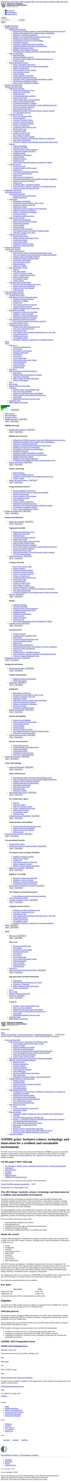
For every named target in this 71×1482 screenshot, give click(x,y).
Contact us (12, 388)
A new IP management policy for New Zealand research (31, 1053)
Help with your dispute (20, 301)
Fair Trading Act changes (21, 135)
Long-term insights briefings (22, 173)
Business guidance (19, 118)
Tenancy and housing (16, 53)
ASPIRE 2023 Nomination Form (16, 1177)
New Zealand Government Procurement (22, 319)
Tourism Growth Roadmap (22, 220)
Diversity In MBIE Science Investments (26, 1073)
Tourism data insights (20, 242)
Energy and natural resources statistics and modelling (30, 66)
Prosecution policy (19, 365)
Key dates (8, 1171)
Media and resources (20, 197)
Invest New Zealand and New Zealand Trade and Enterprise (33, 1051)
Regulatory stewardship (17, 310)
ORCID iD (16, 1127)
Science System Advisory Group (24, 1056)
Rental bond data (18, 55)
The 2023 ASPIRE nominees (15, 1184)
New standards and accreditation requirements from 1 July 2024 (34, 332)
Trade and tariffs (18, 157)
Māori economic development (23, 177)
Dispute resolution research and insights (26, 308)
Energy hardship (18, 74)
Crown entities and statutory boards (25, 360)
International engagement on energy (25, 77)
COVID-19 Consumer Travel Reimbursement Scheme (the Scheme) (35, 142)
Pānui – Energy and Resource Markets (25, 83)
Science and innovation (16, 251)
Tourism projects (18, 227)
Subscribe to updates (20, 266)
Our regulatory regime (20, 279)
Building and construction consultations (26, 39)
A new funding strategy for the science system (28, 1044)
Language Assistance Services (19, 325)
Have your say (9, 10)
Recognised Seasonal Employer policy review (28, 203)
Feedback (8, 1426)
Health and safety (19, 94)
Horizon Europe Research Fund (23, 1103)
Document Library (11, 14)
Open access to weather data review (25, 1125)
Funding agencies (19, 1080)
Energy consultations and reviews (24, 64)
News (11, 382)
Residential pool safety (20, 42)
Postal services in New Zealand (23, 288)
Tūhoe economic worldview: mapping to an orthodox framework (34, 186)
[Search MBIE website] (10, 20)
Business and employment (13, 511)
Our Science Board (19, 1066)
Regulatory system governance (23, 314)
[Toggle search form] (4, 18)
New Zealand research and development (26, 1099)
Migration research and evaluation (24, 210)
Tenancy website (18, 61)
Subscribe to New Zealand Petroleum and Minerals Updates (33, 79)
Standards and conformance (22, 155)
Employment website (20, 98)
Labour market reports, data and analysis (26, 100)
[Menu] (3, 22)
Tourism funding (18, 225)
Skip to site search (37, 2)
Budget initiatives (19, 1062)
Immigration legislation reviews (23, 216)
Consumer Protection (16, 114)
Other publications (19, 1075)
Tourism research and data (17, 234)
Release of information (20, 380)
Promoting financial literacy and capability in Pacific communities (35, 179)
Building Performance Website (23, 48)
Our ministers (17, 354)
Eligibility (8, 1173)
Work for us (13, 369)
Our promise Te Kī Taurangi (22, 351)
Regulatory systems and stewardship (25, 312)
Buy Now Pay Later (19, 129)
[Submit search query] (22, 20)
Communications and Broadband (20, 282)
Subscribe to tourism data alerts (23, 245)
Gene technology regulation (22, 1069)
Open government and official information (23, 371)
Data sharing (17, 373)
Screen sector (17, 183)
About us (16, 269)
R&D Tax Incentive (19, 1086)
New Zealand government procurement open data (29, 321)
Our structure (17, 349)
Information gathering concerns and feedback (28, 393)
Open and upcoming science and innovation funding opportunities (35, 255)
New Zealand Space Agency (18, 268)
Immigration (13, 199)
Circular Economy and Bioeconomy (25, 168)
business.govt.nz (18, 160)
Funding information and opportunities (26, 258)
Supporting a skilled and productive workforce (28, 44)
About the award (10, 1170)
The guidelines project (20, 338)
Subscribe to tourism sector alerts (24, 233)
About (7, 925)
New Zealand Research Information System (27, 1123)
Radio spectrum (18, 290)
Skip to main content (8, 2)
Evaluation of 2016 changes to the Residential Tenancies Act (33, 59)
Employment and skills (16, 88)
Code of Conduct (18, 364)
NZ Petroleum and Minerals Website (25, 81)
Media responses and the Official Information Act (29, 395)
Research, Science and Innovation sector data (28, 1128)
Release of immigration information (25, 212)
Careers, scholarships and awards (24, 275)
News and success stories (21, 262)
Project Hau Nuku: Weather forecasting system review (31, 1132)
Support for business (20, 146)
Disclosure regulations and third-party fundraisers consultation (33, 138)
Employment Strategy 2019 (22, 109)
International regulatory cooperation (25, 317)
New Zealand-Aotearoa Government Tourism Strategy (31, 231)
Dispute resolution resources (22, 306)
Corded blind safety (19, 131)
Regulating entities (19, 153)
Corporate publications (20, 353)
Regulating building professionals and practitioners (30, 46)
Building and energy (11, 419)
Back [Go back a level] (7, 421)
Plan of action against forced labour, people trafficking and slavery (35, 105)
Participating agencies (20, 334)
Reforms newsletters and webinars (24, 1055)
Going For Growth (19, 166)
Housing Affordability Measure (23, 57)
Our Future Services (19, 214)
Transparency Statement (21, 377)
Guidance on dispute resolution (23, 299)
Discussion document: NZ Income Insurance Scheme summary (34, 111)
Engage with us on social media (19, 386)
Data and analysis (11, 12)
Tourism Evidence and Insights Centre (25, 238)
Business (12, 144)
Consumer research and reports (23, 122)
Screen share (17, 397)
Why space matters (19, 271)
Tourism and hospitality (17, 218)
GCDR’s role (17, 303)
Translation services (19, 330)
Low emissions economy (21, 72)
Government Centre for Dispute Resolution (23, 297)
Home (3, 1033)
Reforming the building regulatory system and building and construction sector (39, 31)
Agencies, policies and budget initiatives (26, 257)
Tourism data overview (20, 236)
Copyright (8, 1460)
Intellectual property (20, 159)
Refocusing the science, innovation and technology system (32, 253)
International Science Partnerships (24, 1097)
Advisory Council (19, 1045)
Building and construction (17, 29)
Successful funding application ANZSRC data (28, 1117)
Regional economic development (24, 181)
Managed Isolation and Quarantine (24, 196)
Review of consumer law (21, 125)
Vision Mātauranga (19, 1071)
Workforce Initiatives (20, 1068)
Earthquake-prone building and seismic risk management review (34, 52)
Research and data (19, 264)
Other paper (5, 1361)
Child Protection (18, 367)
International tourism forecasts (23, 244)
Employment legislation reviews (23, 90)
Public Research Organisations (23, 1049)
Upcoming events (15, 401)
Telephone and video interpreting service (26, 327)
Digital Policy (17, 170)
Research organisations (20, 1064)
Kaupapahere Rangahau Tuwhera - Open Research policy (32, 1077)
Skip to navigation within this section (56, 2)
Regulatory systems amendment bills (25, 316)
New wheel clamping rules (22, 140)
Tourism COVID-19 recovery (23, 229)
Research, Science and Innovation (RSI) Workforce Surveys (33, 1130)
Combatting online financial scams (24, 127)
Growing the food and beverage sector (25, 172)
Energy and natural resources (18, 63)
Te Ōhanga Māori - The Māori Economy (26, 184)
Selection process (10, 1175)
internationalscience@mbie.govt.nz (12, 1386)
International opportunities (22, 260)
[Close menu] (15, 410)
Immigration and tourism (13, 658)
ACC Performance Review (22, 112)
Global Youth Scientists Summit (23, 1095)
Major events (17, 175)
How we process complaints (22, 391)
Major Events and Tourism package (25, 221)
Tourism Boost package (21, 223)
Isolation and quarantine (17, 194)
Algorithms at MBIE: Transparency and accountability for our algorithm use (38, 1114)
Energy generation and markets (23, 76)
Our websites (13, 384)
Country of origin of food (21, 133)
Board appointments (19, 362)
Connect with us (18, 281)
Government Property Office (18, 323)
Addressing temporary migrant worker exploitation (30, 209)
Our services (17, 356)
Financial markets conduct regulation (25, 149)
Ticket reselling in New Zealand (23, 136)
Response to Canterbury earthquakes (25, 35)
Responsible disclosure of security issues (26, 399)
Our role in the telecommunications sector (27, 284)
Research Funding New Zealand (23, 1047)
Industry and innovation (21, 277)
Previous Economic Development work (26, 188)
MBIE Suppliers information (18, 402)
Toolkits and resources (20, 336)
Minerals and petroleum (21, 68)
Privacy (7, 1463)
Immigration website (20, 207)
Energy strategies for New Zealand (24, 70)
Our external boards (19, 358)
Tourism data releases (20, 240)
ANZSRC (16, 1116)
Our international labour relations (24, 96)
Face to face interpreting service (23, 329)
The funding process (20, 1088)
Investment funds (19, 1082)
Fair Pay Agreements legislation (23, 107)
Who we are (13, 345)
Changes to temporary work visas (24, 205)
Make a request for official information (26, 378)
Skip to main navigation (23, 2)
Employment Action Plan (21, 92)
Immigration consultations (21, 201)
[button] (35, 1398)
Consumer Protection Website (23, 120)
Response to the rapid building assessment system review (32, 37)
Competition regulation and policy (24, 151)
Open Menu (23, 419)
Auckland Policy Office (17, 295)
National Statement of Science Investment (27, 1084)
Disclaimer (8, 1461)
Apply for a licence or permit (22, 273)
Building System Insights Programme (25, 50)
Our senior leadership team (22, 347)
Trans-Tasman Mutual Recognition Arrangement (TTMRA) (32, 162)
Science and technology (13, 756)
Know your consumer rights (22, 116)
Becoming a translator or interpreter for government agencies (33, 340)
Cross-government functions (14, 834)
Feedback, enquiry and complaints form (26, 389)
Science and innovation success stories (26, 1108)
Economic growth (15, 164)
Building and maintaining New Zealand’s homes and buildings (33, 33)
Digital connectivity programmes (24, 286)
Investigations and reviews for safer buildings (28, 40)
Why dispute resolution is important (25, 305)
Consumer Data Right (20, 148)
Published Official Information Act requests (27, 375)
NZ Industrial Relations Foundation (25, 103)
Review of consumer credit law (23, 124)
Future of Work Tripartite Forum (24, 101)
